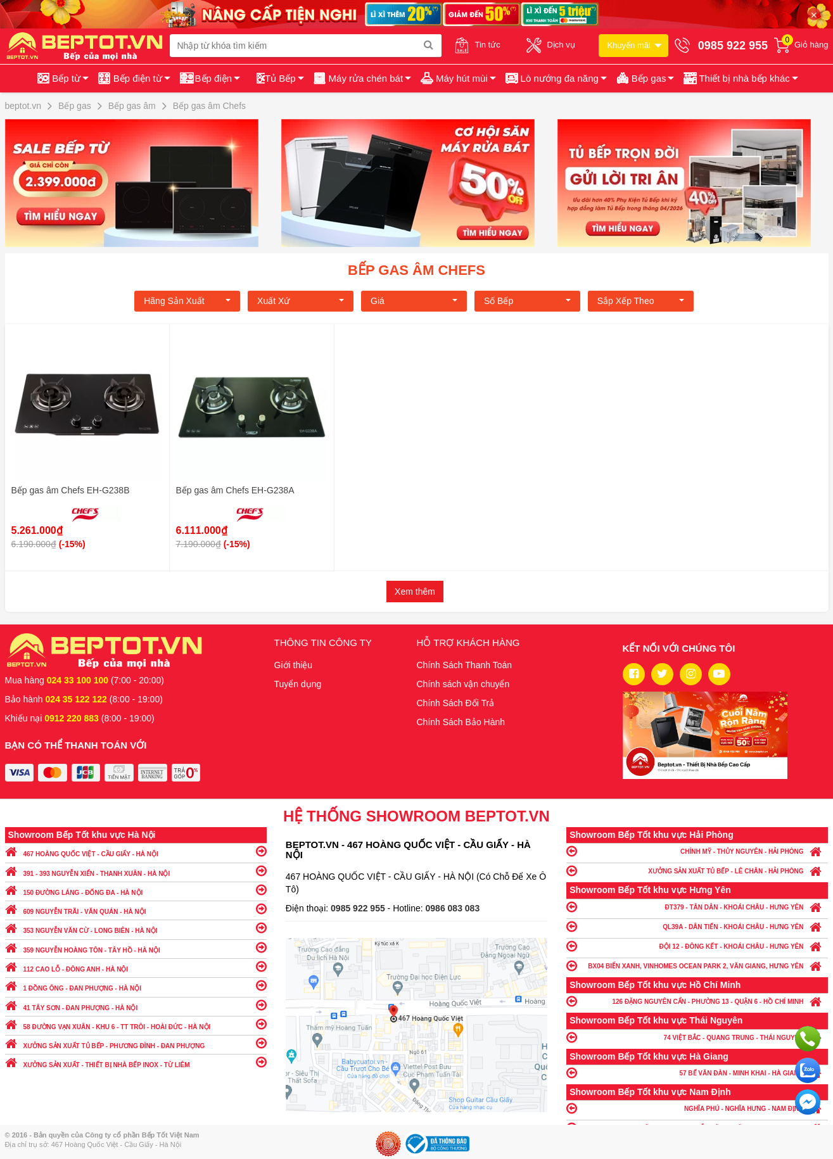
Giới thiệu (293, 665)
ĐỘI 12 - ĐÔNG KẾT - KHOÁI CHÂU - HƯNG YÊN (697, 946)
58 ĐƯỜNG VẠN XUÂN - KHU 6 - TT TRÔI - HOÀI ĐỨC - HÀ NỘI (136, 1023)
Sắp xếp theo (640, 301)
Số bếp (527, 301)
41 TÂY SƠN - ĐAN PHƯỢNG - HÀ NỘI (136, 1005)
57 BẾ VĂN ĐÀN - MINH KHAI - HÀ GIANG (697, 1072)
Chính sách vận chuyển (463, 684)
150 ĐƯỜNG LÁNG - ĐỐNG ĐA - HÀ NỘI (136, 889)
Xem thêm (415, 591)
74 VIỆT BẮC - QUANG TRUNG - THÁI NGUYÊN (697, 1037)
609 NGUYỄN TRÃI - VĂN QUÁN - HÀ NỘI (136, 908)
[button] (739, 78)
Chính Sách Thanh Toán (464, 665)
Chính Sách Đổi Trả (456, 703)
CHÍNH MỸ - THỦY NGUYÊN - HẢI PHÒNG (697, 851)
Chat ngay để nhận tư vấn (807, 1102)
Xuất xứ (300, 301)
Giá (414, 301)
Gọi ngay (807, 1038)
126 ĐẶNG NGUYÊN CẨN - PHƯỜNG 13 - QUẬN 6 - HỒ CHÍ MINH (697, 1001)
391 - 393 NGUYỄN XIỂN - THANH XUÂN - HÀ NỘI (136, 870)
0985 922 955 (359, 908)
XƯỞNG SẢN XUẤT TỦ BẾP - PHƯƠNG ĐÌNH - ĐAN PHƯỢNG (136, 1043)
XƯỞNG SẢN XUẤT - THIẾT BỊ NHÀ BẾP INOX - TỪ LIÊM (136, 1061)
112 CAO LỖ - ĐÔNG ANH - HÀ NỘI (136, 966)
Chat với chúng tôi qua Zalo (807, 1070)
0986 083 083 (453, 908)
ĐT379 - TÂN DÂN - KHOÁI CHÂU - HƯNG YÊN (697, 906)
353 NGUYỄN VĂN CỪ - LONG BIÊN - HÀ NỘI (136, 927)
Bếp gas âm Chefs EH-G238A (235, 490)
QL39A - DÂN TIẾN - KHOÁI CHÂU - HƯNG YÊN (697, 926)
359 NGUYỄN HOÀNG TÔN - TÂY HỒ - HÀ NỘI (136, 947)
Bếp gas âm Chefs (416, 270)
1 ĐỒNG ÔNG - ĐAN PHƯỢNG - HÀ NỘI (136, 985)
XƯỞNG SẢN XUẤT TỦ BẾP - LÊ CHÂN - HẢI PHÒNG (697, 870)
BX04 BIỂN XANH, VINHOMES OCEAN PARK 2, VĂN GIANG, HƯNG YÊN (697, 965)
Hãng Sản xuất (187, 301)
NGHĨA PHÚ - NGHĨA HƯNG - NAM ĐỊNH (697, 1108)
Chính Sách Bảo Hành (461, 722)
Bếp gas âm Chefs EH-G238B (70, 490)
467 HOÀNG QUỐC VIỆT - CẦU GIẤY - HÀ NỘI (136, 851)
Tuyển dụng (298, 684)
